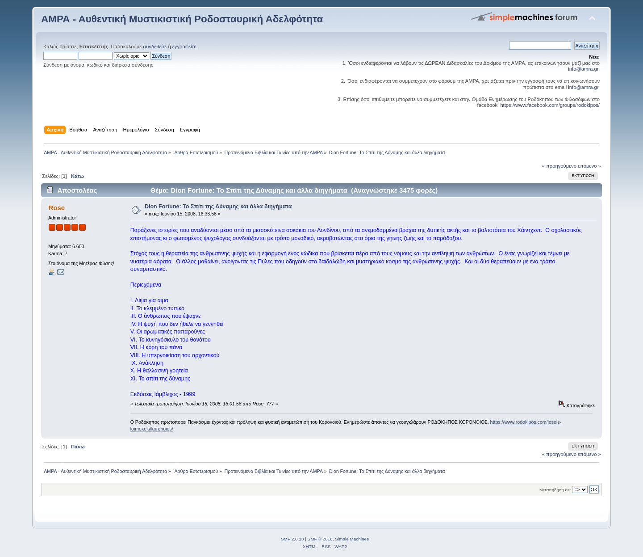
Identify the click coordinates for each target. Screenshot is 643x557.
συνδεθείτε (155, 46)
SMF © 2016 (320, 538)
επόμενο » (589, 166)
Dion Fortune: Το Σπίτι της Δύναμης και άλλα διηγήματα (218, 206)
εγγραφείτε (184, 46)
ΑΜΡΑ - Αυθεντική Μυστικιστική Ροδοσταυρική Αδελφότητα (182, 19)
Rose (56, 207)
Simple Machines (352, 538)
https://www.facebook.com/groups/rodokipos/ (550, 105)
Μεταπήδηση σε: (555, 489)
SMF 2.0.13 (292, 538)
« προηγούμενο (559, 166)
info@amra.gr (583, 69)
